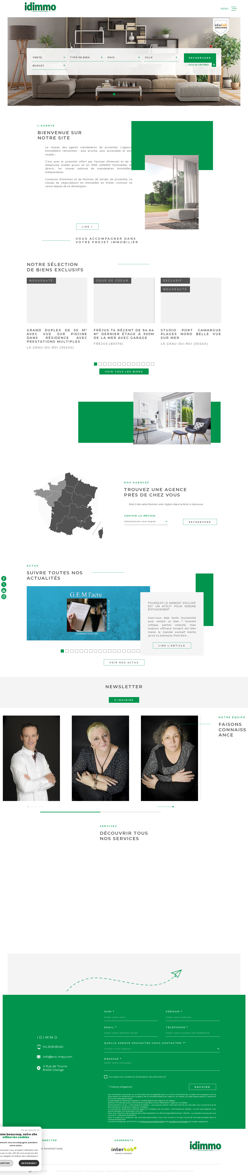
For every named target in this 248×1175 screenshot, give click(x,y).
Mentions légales (150, 1160)
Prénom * (174, 1000)
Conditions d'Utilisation (179, 1110)
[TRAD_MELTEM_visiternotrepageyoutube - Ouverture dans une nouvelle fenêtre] (3, 590)
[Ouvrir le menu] (229, 9)
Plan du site (134, 1160)
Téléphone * (177, 1016)
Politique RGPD (177, 1160)
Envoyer (202, 1076)
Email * (110, 1016)
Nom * (109, 1000)
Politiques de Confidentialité (152, 1110)
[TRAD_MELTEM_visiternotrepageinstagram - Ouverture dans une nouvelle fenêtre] (3, 596)
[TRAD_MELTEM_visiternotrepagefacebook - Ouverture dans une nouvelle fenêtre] (3, 578)
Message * (112, 1047)
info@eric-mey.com (57, 1045)
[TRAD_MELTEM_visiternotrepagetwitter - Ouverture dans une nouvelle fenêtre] (3, 584)
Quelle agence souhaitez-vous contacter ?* (145, 1032)
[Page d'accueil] (40, 7)
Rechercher (200, 511)
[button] (114, 94)
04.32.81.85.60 (53, 1035)
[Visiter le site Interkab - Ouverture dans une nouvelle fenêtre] (124, 1139)
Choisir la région (139, 504)
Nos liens (163, 1160)
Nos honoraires (120, 1160)
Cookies (189, 1160)
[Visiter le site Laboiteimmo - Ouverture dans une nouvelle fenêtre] (38, 1159)
